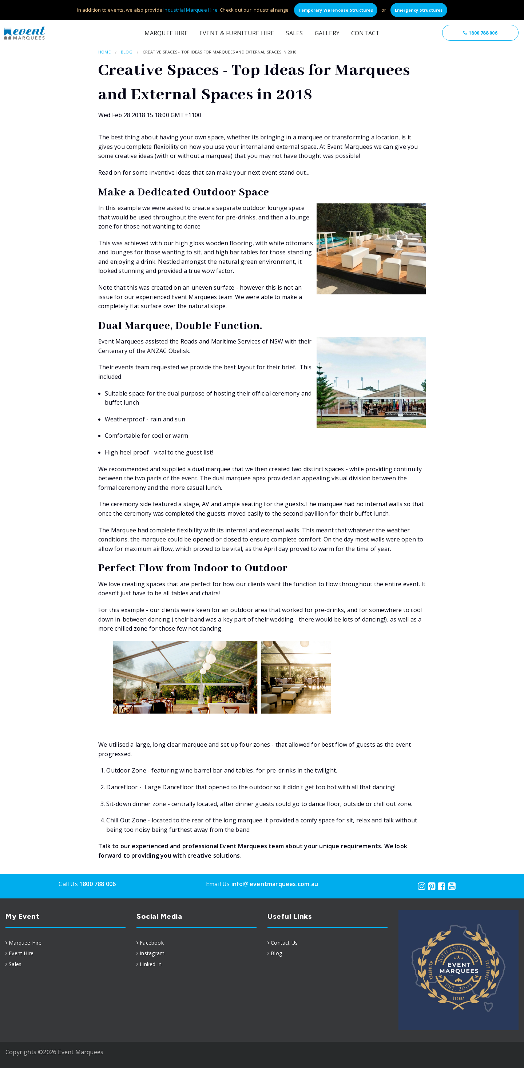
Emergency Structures (419, 10)
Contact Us (284, 942)
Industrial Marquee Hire (190, 10)
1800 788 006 (480, 32)
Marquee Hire (166, 33)
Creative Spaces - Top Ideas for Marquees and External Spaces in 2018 (220, 52)
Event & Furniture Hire (236, 33)
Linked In (151, 964)
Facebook (152, 942)
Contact (365, 33)
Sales (294, 33)
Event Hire (21, 953)
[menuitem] (65, 943)
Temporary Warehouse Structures (335, 10)
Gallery (327, 33)
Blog (126, 52)
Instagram (152, 953)
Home (104, 52)
